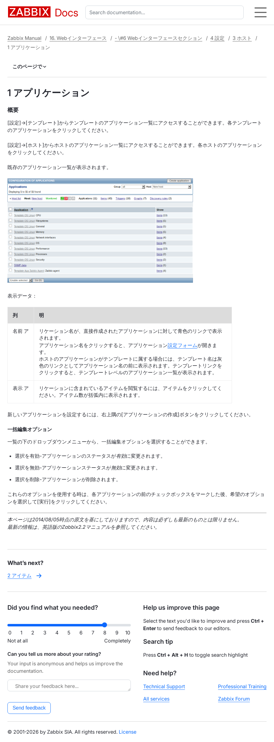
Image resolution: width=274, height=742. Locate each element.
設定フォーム (182, 345)
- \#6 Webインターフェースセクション (158, 38)
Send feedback (29, 707)
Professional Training (242, 686)
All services (156, 699)
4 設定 (217, 38)
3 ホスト (242, 38)
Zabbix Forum (234, 699)
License (127, 732)
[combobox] (165, 12)
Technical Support (164, 686)
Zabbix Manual (24, 38)
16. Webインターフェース (78, 38)
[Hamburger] (261, 12)
